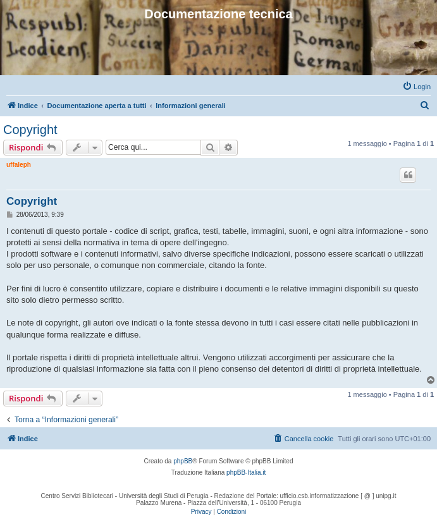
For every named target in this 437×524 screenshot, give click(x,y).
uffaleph (18, 164)
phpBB (182, 461)
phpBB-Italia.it (246, 472)
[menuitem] (416, 86)
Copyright (30, 130)
